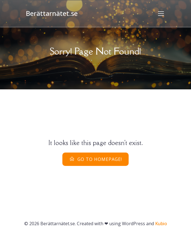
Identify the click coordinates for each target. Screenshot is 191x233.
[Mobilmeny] (161, 13)
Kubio (161, 223)
